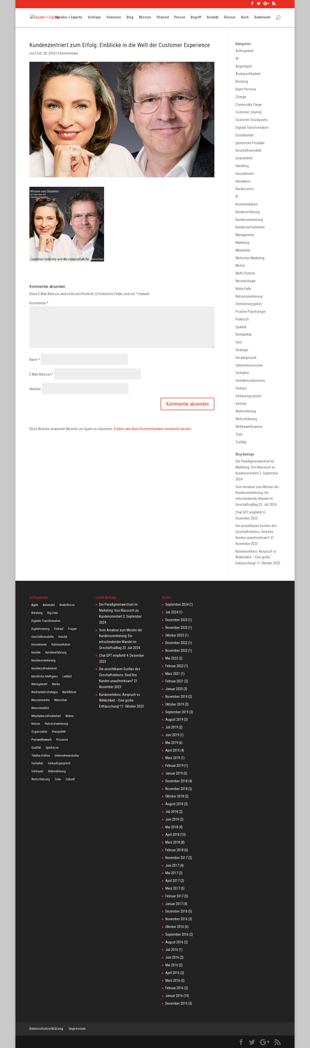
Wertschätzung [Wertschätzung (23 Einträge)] (40, 779)
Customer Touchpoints (252, 120)
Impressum (77, 1029)
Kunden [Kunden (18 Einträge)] (36, 652)
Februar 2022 (174, 666)
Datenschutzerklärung (46, 1029)
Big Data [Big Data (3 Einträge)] (52, 613)
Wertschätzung (246, 419)
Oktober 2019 (174, 704)
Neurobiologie (245, 281)
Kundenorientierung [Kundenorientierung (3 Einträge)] (43, 660)
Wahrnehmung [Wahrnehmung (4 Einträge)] (57, 771)
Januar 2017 (174, 904)
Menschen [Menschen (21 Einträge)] (60, 700)
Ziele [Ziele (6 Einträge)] (58, 779)
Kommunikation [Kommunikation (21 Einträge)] (61, 644)
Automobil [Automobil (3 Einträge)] (49, 605)
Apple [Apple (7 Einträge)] (34, 605)
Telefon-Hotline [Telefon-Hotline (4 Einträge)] (40, 755)
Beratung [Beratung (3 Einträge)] (37, 613)
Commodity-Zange (249, 105)
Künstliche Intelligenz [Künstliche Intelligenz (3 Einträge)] (44, 676)
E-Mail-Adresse (41, 374)
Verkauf (241, 388)
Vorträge (94, 17)
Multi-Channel (245, 273)
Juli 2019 (171, 727)
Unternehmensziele (249, 365)
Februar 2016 (174, 988)
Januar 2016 (174, 996)
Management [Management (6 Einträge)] (39, 684)
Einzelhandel (244, 135)
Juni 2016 (172, 957)
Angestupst (244, 66)
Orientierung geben (249, 304)
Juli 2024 (171, 612)
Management (245, 235)
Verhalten (242, 373)
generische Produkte (250, 143)
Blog (129, 17)
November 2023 (176, 628)
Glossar (230, 17)
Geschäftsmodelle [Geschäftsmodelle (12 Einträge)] (42, 637)
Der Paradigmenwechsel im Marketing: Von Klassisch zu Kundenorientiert (255, 467)
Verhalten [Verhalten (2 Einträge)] (37, 763)
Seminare (113, 17)
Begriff (196, 17)
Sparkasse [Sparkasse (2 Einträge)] (52, 747)
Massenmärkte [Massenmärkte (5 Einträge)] (40, 700)
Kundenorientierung (249, 220)
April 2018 (172, 835)
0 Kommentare (68, 53)
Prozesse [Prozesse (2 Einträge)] (62, 739)
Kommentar (38, 303)
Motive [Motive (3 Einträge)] (69, 716)
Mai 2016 (171, 965)
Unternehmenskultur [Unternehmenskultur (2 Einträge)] (67, 755)
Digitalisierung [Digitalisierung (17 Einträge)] (40, 629)
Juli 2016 (171, 950)
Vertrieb (241, 404)
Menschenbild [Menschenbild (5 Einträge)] (40, 708)
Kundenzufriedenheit (250, 227)
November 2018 (176, 789)
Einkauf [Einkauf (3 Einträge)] (58, 629)
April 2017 (172, 881)
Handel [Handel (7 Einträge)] (62, 637)
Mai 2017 (171, 873)
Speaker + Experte (68, 17)
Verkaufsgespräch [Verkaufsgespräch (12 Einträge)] (59, 763)
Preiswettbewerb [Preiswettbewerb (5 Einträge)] (41, 739)
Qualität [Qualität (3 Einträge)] (36, 747)
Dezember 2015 (176, 1003)
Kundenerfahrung (248, 212)
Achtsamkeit (244, 51)
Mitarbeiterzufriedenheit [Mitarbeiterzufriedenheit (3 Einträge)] (46, 716)
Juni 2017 (172, 865)
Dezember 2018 (176, 781)
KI (237, 196)
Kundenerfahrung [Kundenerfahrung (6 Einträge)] (55, 652)
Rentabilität (243, 334)
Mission (145, 17)
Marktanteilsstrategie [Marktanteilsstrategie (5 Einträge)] (44, 692)
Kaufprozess (245, 189)
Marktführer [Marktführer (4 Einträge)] (69, 692)
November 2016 (176, 919)
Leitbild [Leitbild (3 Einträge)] (67, 676)
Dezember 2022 (176, 643)
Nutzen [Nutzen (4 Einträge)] (35, 723)
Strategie (242, 350)
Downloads (262, 17)
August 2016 (174, 942)
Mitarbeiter (243, 250)
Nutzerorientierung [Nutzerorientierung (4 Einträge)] (56, 723)
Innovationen (245, 174)
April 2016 (172, 973)
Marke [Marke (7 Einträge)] (56, 684)
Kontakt (212, 17)
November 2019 (176, 697)
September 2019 (176, 712)
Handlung (242, 166)
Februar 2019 (174, 766)
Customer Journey (249, 112)
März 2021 (172, 674)
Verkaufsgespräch (248, 396)
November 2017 (176, 858)
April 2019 (172, 750)
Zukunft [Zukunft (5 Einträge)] (70, 779)
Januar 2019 (174, 773)
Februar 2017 (174, 896)
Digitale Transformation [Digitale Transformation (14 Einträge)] (45, 621)
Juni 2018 (172, 819)
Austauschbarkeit (248, 74)
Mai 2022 (171, 658)
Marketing (242, 243)
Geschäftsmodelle (249, 150)
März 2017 (172, 888)
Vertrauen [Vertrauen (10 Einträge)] (37, 771)
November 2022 (176, 651)
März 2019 (172, 758)
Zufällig (241, 442)
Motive (240, 265)
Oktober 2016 (174, 927)
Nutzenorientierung (249, 296)
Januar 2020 (174, 689)
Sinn (239, 342)
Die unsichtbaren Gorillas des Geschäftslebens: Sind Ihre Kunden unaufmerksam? (256, 532)
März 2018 (172, 842)
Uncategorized (246, 358)
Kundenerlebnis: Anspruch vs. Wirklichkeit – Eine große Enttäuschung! (256, 557)
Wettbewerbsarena (249, 427)
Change (241, 97)
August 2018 (174, 804)
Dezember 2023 (176, 620)
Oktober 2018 (174, 796)
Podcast (163, 17)
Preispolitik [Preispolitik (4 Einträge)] (59, 731)
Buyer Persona (246, 89)
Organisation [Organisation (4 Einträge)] (39, 731)
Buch (245, 17)
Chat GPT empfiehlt (249, 512)
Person (179, 17)
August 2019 (174, 719)
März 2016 (172, 980)
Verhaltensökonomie (250, 381)
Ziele (239, 434)
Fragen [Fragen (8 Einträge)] (72, 629)
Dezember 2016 (176, 911)
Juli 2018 (171, 812)
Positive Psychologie (250, 312)
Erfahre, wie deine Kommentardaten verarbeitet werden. (153, 429)
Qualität (241, 327)
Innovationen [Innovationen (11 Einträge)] (39, 644)
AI (237, 59)
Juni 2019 (172, 735)
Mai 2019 (171, 743)
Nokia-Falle (243, 289)
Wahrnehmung (246, 411)
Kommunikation (247, 204)
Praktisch (242, 319)
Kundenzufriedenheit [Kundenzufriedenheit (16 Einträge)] (44, 668)
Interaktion (243, 181)
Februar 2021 (174, 681)
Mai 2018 (171, 827)
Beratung (242, 81)
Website (35, 389)
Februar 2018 (174, 850)
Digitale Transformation (252, 128)
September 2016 (176, 934)
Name (34, 360)
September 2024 (176, 604)
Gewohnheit (244, 158)
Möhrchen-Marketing (250, 258)
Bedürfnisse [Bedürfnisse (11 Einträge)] (67, 605)
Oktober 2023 (174, 635)
